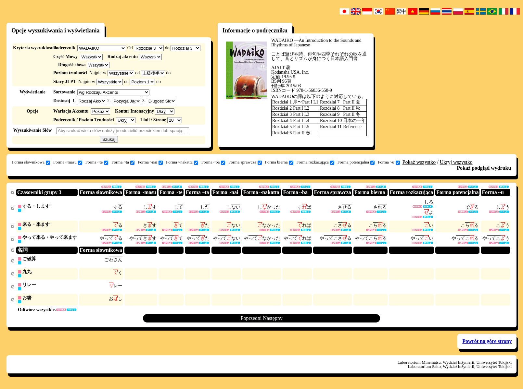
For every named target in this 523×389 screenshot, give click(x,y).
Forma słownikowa (31, 162)
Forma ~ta (122, 162)
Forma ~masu (67, 162)
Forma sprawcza (245, 162)
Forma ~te (96, 162)
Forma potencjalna (356, 162)
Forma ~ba (213, 162)
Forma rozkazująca (315, 162)
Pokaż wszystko (419, 162)
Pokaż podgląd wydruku (484, 168)
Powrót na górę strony (487, 343)
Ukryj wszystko (456, 162)
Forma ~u (389, 162)
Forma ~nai (150, 162)
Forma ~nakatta (182, 162)
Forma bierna (279, 162)
